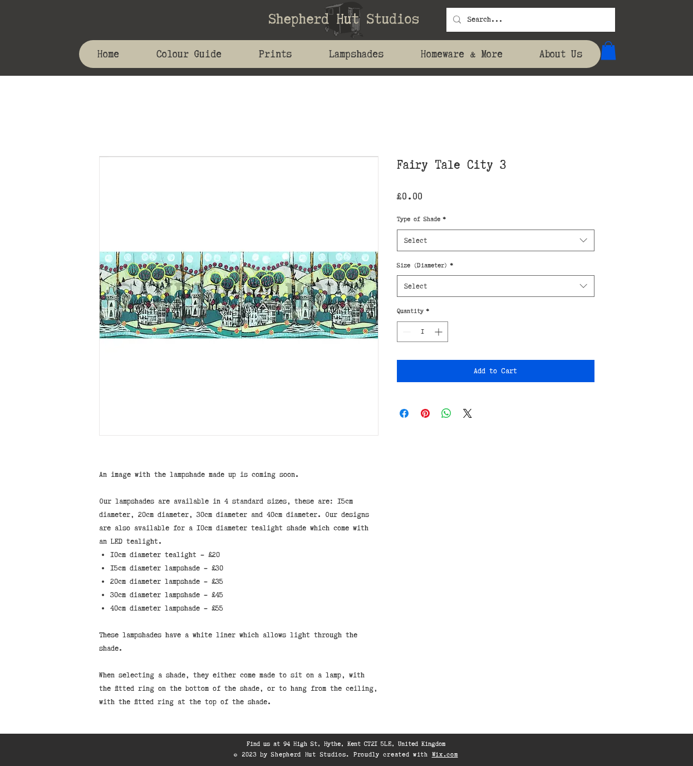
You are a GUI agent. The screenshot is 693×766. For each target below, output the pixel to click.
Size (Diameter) (425, 265)
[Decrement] (405, 331)
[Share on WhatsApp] (446, 413)
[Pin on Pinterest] (425, 413)
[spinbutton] (422, 331)
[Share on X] (467, 413)
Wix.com (445, 754)
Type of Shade (421, 219)
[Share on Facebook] (404, 413)
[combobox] (495, 240)
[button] (608, 50)
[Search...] (530, 20)
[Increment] (439, 331)
